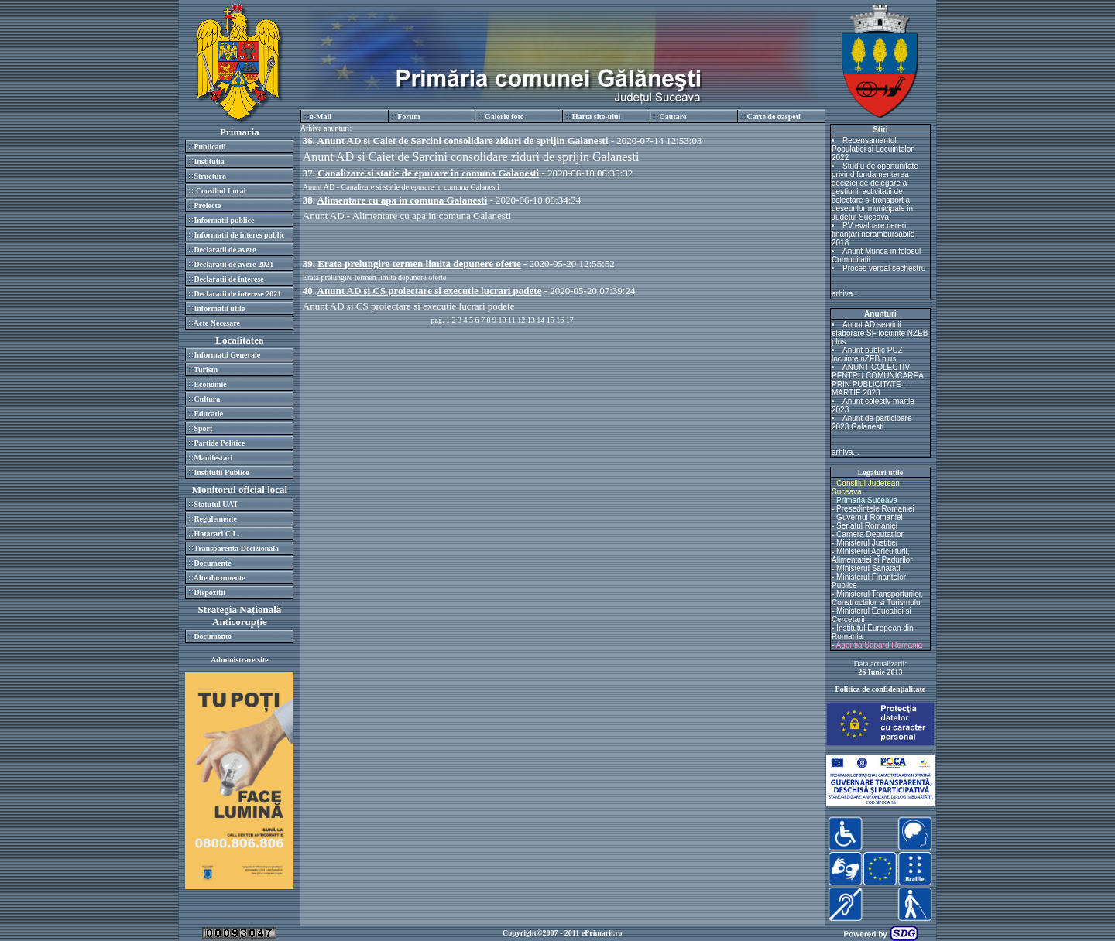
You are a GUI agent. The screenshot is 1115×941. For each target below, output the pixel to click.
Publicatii (209, 146)
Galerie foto (504, 116)
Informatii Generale (227, 355)
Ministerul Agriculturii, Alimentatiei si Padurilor (872, 555)
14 (540, 320)
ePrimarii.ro (602, 933)
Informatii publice (224, 220)
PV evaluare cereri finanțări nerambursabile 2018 (873, 234)
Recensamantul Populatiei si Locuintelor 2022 (873, 149)
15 (550, 320)
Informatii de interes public (239, 235)
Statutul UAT (216, 504)
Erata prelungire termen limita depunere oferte (375, 277)
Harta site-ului (596, 116)
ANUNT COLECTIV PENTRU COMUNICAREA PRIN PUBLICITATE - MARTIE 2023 (877, 380)
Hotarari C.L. (216, 533)
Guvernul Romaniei (869, 517)
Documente (212, 563)
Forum (408, 116)
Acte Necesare (217, 323)
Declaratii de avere (225, 249)
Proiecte (207, 205)
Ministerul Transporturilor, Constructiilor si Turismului (877, 598)
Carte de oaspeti (773, 116)
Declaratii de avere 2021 (233, 264)
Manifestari (213, 457)
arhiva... (845, 293)
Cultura (207, 399)
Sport (203, 428)
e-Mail (320, 116)
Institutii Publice (221, 472)
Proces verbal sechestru (883, 268)
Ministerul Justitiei (866, 543)
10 (502, 320)
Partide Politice (219, 443)
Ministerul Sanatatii (868, 568)
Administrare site (240, 659)
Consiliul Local (219, 190)
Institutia (209, 161)
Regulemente (215, 519)
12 (521, 320)
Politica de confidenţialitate (880, 689)
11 (512, 320)
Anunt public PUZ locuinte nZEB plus (867, 354)
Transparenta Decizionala (236, 548)
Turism (206, 369)
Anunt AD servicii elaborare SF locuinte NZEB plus (880, 333)
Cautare (673, 116)
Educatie (208, 413)
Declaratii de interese (228, 279)
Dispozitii (209, 592)
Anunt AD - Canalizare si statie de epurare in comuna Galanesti (401, 187)
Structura (210, 176)
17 (570, 320)
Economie (210, 384)
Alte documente (219, 577)
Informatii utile (219, 308)
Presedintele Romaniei (875, 509)
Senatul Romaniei (866, 526)
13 (531, 320)
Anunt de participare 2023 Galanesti (872, 422)
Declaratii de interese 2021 (237, 293)
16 (560, 320)
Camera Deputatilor (870, 534)
